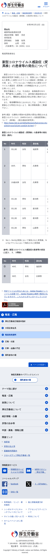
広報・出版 (9, 341)
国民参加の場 (10, 355)
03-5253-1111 (26, 546)
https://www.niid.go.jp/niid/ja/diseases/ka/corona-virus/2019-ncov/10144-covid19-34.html (25, 124)
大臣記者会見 (10, 328)
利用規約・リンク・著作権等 (13, 503)
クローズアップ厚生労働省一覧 (17, 455)
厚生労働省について (25, 409)
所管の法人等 (9, 446)
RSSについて (33, 516)
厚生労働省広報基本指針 (15, 321)
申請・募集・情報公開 (25, 430)
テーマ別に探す (25, 388)
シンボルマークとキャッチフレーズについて (13, 510)
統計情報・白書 (25, 416)
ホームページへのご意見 (13, 522)
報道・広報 (25, 395)
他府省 (7, 442)
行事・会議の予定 (12, 348)
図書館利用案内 (10, 451)
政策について (25, 402)
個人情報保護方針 (35, 502)
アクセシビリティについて (37, 510)
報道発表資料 (10, 335)
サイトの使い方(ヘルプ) (14, 516)
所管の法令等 (25, 423)
